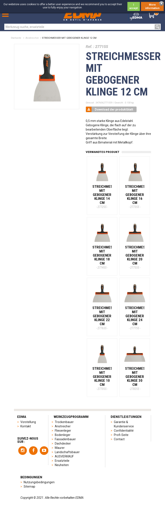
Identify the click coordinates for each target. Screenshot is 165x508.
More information (152, 6)
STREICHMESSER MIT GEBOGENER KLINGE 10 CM (105, 378)
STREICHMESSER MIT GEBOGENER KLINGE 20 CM (138, 257)
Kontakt (25, 426)
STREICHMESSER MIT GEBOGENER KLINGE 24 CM (138, 318)
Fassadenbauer (65, 439)
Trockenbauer (64, 422)
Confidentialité (124, 430)
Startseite (16, 38)
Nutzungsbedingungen (39, 482)
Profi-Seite (121, 435)
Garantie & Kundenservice (124, 424)
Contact (119, 439)
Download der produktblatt (109, 109)
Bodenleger (62, 435)
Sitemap (29, 486)
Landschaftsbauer (67, 452)
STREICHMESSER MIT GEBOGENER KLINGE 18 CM (105, 257)
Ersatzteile (62, 460)
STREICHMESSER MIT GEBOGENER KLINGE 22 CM (105, 318)
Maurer (60, 448)
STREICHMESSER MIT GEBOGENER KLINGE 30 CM (138, 378)
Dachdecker (63, 443)
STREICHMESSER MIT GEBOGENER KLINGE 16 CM (138, 196)
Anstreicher (32, 38)
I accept (133, 6)
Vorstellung (28, 422)
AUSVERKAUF (64, 456)
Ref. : (90, 46)
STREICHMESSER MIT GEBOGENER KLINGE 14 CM (105, 196)
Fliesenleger (63, 430)
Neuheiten (62, 465)
